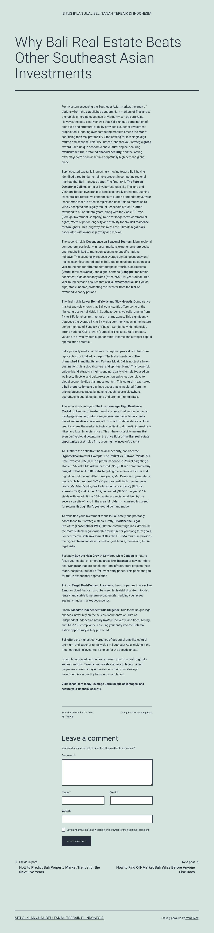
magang (69, 716)
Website (66, 811)
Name (66, 792)
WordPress (191, 918)
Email (114, 792)
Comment (68, 755)
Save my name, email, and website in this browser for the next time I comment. (108, 829)
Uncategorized (144, 712)
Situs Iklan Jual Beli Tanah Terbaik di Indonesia (107, 13)
